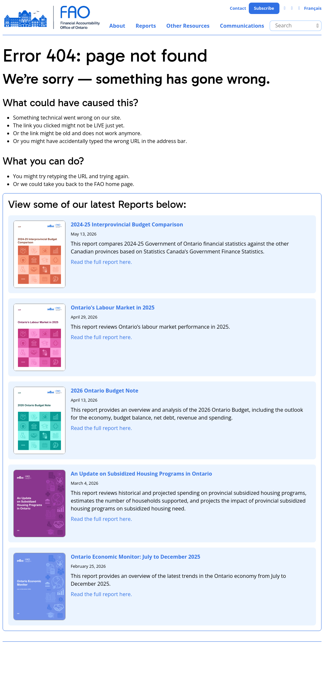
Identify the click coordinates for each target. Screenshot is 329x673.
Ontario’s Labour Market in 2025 (113, 307)
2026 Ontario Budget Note (104, 390)
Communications (242, 25)
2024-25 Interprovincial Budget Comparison (127, 224)
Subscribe (264, 8)
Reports (146, 25)
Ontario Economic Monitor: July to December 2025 (135, 556)
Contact (238, 8)
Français (313, 8)
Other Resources (187, 25)
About (117, 25)
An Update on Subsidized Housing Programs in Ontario (141, 473)
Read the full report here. (101, 261)
